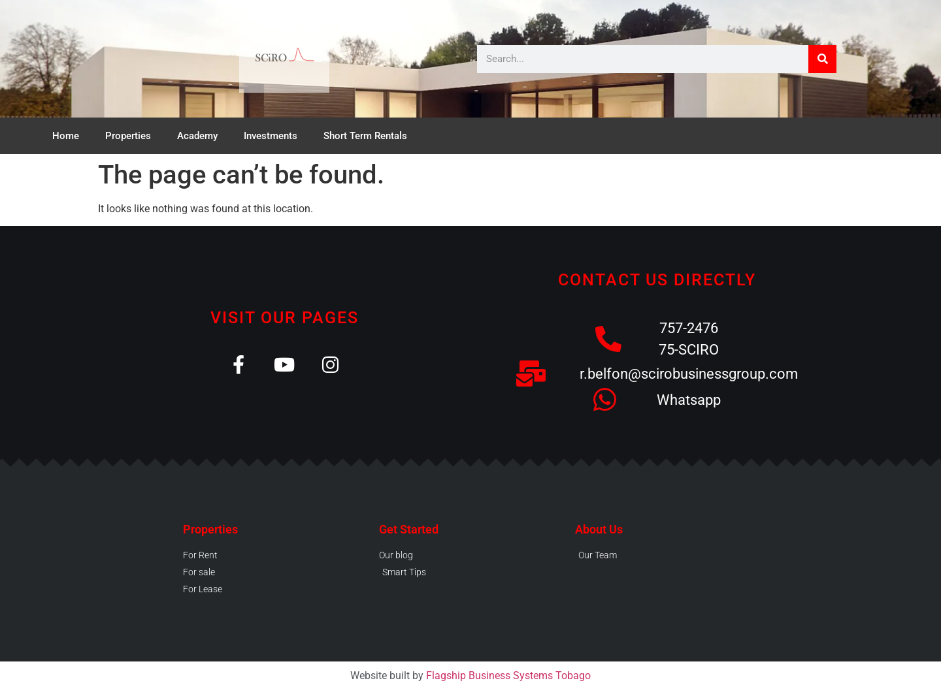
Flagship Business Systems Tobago (508, 675)
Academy (197, 136)
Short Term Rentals (365, 136)
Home (65, 136)
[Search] (822, 59)
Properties (128, 136)
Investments (270, 136)
